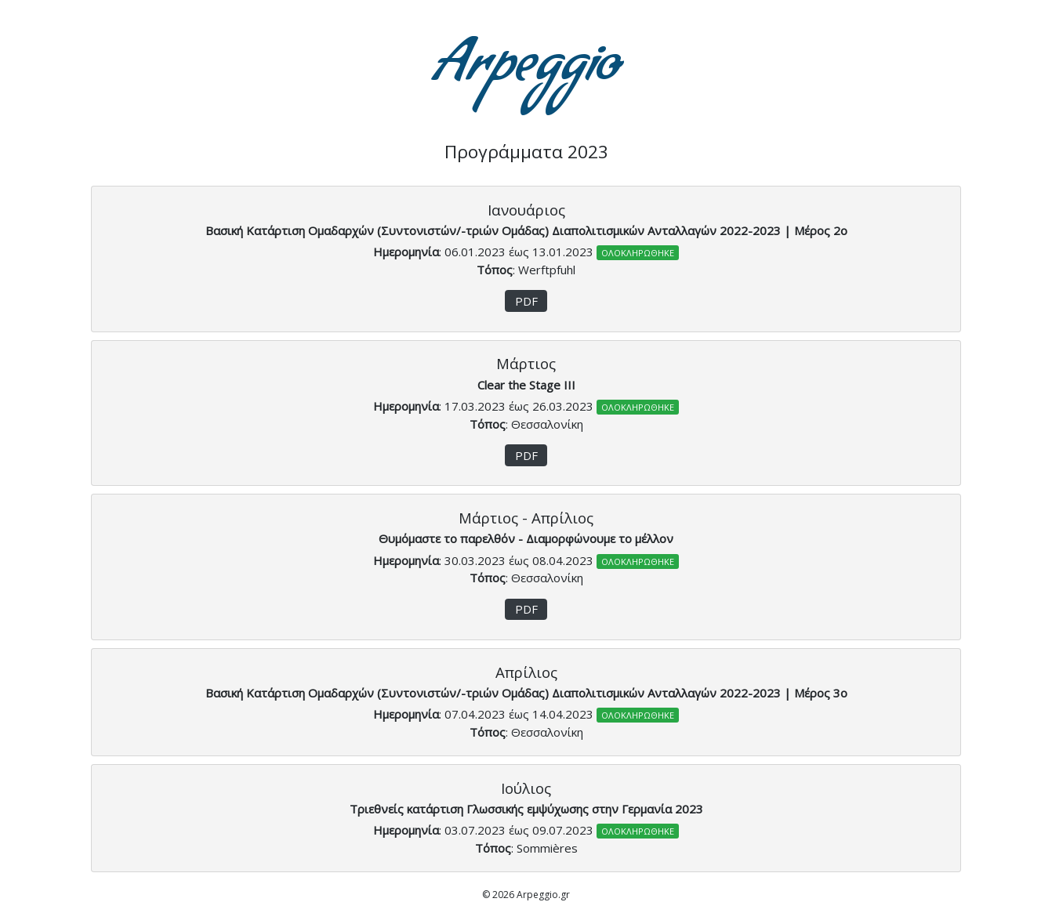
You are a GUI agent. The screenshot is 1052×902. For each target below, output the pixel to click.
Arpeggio (526, 70)
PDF (526, 301)
